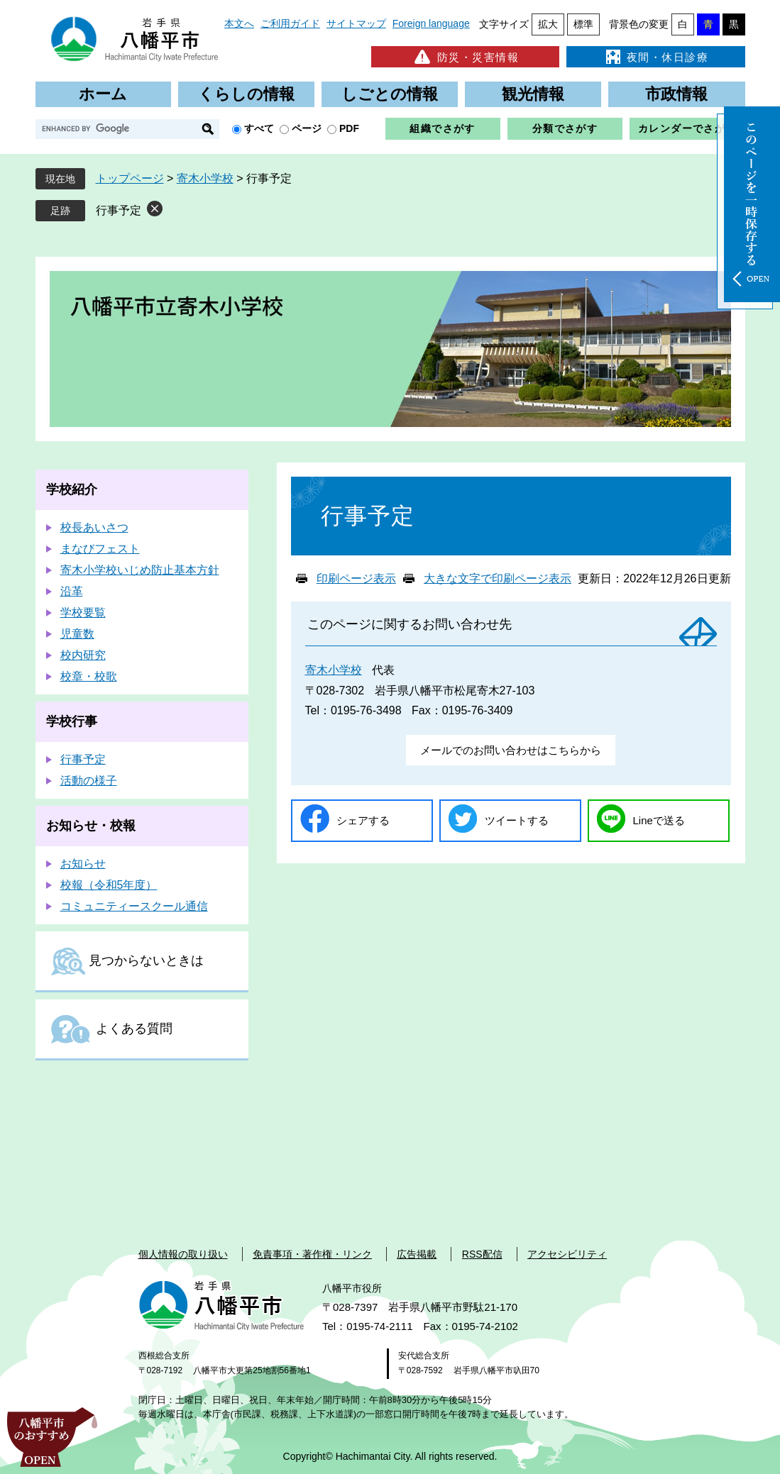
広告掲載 (416, 1254)
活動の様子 (88, 781)
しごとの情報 (389, 94)
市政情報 (676, 94)
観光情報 (533, 94)
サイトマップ (356, 23)
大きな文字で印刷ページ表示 (497, 578)
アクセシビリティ (567, 1254)
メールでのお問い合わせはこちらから (510, 750)
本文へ (239, 23)
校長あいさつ (94, 527)
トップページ (130, 178)
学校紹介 (71, 489)
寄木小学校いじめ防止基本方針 (139, 570)
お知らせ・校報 (91, 826)
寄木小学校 (205, 178)
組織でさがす (442, 128)
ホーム (103, 94)
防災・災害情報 (465, 56)
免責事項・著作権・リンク (312, 1254)
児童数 (77, 634)
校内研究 (83, 655)
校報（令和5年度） (109, 885)
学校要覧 (83, 612)
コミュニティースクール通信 (134, 906)
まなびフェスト (100, 549)
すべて (259, 128)
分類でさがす (565, 128)
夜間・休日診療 (656, 56)
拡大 (548, 24)
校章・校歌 (88, 676)
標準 (583, 24)
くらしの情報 (246, 94)
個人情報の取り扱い (183, 1254)
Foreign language (431, 23)
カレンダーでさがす (687, 128)
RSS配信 (482, 1254)
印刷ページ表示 (356, 578)
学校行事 (71, 721)
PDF (349, 128)
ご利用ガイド (290, 23)
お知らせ (83, 864)
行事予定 (118, 210)
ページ (307, 128)
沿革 (71, 591)
